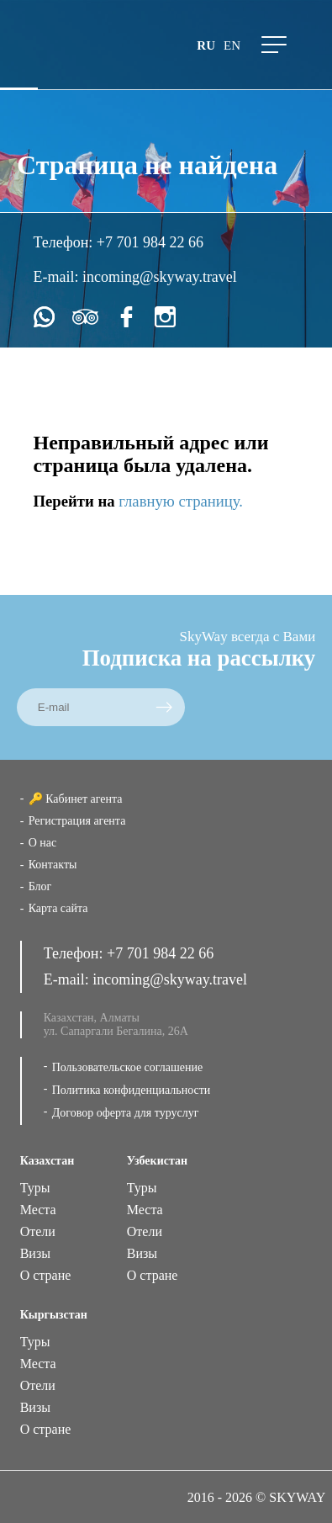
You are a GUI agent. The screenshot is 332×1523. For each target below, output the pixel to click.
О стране (45, 1275)
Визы (35, 1253)
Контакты (53, 864)
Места (38, 1209)
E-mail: (58, 276)
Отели (37, 1231)
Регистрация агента (77, 821)
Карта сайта (58, 908)
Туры (35, 1188)
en (232, 45)
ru (206, 45)
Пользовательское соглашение (127, 1067)
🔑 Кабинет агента (76, 799)
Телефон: (65, 242)
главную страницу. (181, 501)
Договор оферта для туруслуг (125, 1112)
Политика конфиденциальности (131, 1090)
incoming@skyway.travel (159, 276)
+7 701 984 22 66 (150, 242)
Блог (40, 886)
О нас (43, 842)
